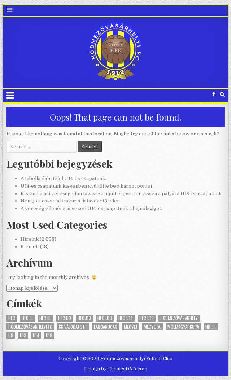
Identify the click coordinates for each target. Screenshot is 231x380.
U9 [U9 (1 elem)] (10, 335)
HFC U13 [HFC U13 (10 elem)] (104, 318)
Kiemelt (30, 246)
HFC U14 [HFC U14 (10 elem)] (125, 318)
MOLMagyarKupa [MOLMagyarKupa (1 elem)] (183, 326)
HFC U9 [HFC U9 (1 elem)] (64, 318)
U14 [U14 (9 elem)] (36, 335)
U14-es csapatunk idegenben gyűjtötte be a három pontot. (87, 186)
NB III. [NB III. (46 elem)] (210, 326)
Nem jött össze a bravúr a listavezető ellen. (71, 201)
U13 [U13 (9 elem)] (23, 335)
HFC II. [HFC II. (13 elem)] (27, 318)
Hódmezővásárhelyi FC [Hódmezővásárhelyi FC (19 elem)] (30, 326)
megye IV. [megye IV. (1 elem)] (152, 326)
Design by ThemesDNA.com (115, 368)
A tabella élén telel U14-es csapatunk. (63, 178)
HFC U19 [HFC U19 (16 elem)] (146, 318)
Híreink (30, 239)
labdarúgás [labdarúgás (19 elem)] (105, 326)
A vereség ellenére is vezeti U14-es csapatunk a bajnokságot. (91, 208)
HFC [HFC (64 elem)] (11, 318)
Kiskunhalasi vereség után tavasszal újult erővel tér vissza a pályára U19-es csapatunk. (122, 193)
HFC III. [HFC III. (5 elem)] (45, 318)
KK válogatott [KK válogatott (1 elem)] (73, 326)
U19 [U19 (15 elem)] (49, 335)
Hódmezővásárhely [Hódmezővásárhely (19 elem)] (179, 318)
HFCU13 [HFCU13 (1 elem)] (84, 318)
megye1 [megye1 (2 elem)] (130, 326)
